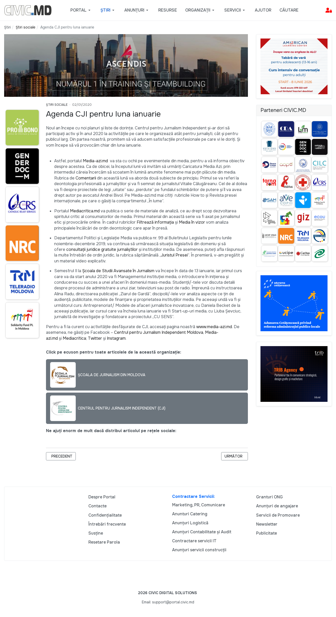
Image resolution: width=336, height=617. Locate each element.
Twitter (95, 338)
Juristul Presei (174, 255)
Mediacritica (74, 338)
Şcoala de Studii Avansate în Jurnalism (118, 270)
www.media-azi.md (214, 326)
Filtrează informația (155, 222)
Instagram (116, 338)
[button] (81, 10)
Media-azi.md (95, 161)
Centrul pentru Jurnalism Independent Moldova (158, 332)
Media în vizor (192, 222)
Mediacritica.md (85, 211)
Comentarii (86, 178)
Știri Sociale (57, 105)
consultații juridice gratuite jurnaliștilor (102, 249)
